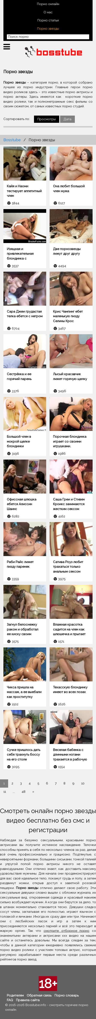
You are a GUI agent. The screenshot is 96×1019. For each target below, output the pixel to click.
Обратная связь (39, 995)
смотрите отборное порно (66, 931)
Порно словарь (67, 995)
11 (4, 792)
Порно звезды (48, 29)
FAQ (10, 1000)
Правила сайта (28, 1000)
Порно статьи (48, 20)
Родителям (15, 995)
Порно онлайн (48, 4)
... (14, 792)
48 (23, 792)
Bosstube (12, 140)
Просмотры (46, 119)
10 (82, 783)
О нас (48, 12)
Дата (67, 119)
